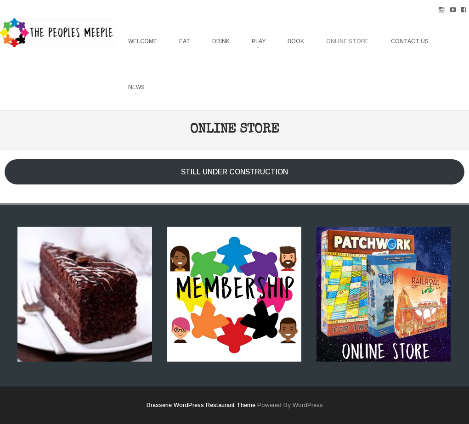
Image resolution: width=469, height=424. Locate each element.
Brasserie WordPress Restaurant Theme (201, 405)
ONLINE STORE (347, 41)
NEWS (136, 87)
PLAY (259, 41)
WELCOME (142, 41)
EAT (184, 41)
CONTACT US (410, 41)
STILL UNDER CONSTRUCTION (234, 172)
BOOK (296, 41)
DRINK (221, 41)
